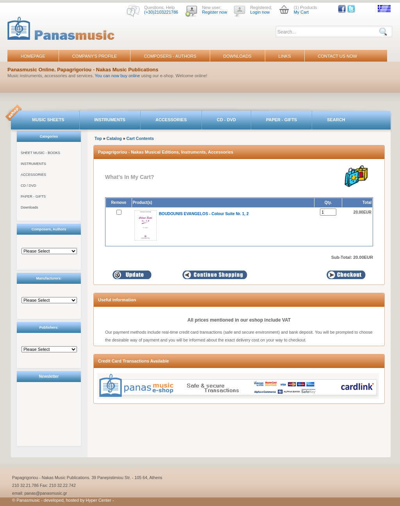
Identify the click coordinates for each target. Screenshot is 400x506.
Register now (214, 12)
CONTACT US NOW (337, 56)
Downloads (29, 207)
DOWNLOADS (237, 56)
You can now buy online (117, 75)
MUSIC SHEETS (48, 119)
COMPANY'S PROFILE (94, 56)
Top (98, 138)
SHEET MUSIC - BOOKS (40, 153)
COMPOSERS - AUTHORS (170, 56)
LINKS (285, 56)
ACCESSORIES (171, 119)
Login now (260, 12)
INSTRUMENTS (110, 119)
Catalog (114, 138)
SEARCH (336, 119)
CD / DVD (28, 186)
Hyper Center (98, 500)
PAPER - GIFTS (281, 119)
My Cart (301, 12)
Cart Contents (140, 138)
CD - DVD (226, 119)
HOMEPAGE (33, 56)
